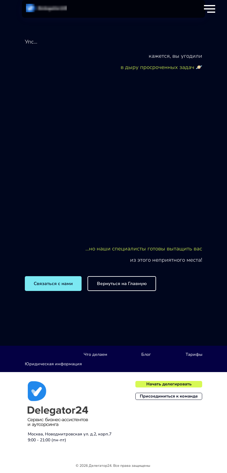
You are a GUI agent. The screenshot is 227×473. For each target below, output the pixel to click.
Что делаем (95, 354)
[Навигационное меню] (209, 9)
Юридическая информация (53, 364)
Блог (146, 354)
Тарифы (194, 354)
